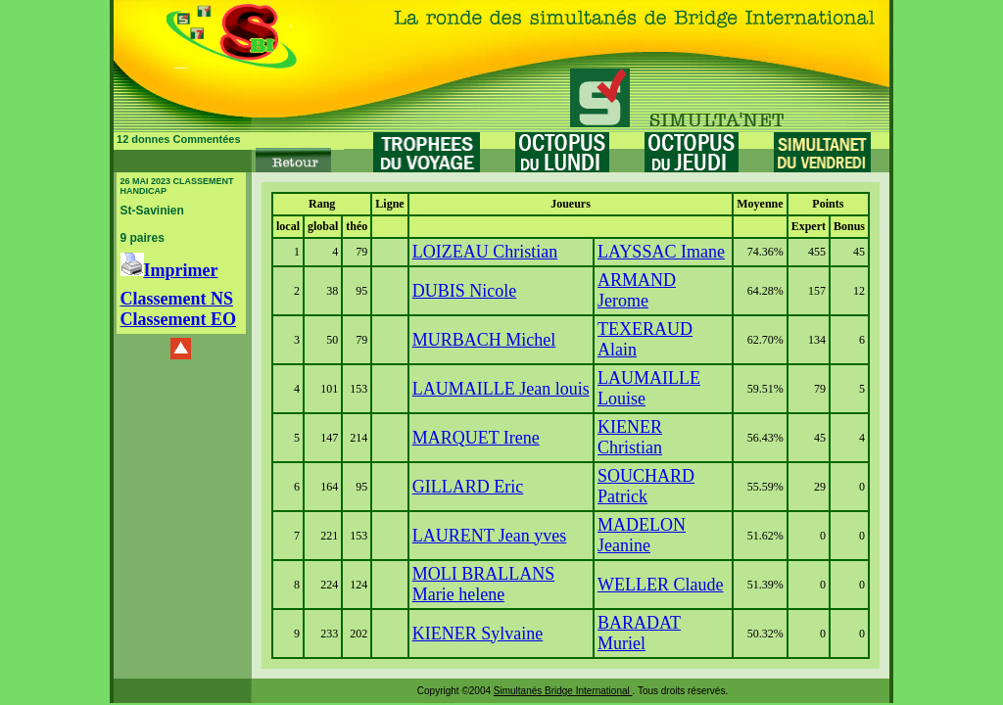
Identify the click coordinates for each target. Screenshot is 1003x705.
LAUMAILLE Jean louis (501, 389)
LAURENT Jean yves (489, 535)
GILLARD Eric (467, 486)
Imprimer (169, 270)
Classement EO (178, 319)
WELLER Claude (660, 584)
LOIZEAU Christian (484, 251)
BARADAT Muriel (639, 633)
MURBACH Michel (484, 340)
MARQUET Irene (476, 437)
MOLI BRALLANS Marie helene (483, 584)
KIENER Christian (629, 437)
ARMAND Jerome (636, 290)
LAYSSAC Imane (661, 251)
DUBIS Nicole (464, 291)
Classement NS (177, 298)
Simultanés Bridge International (563, 690)
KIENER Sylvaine (477, 633)
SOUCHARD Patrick (645, 486)
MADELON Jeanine (641, 535)
